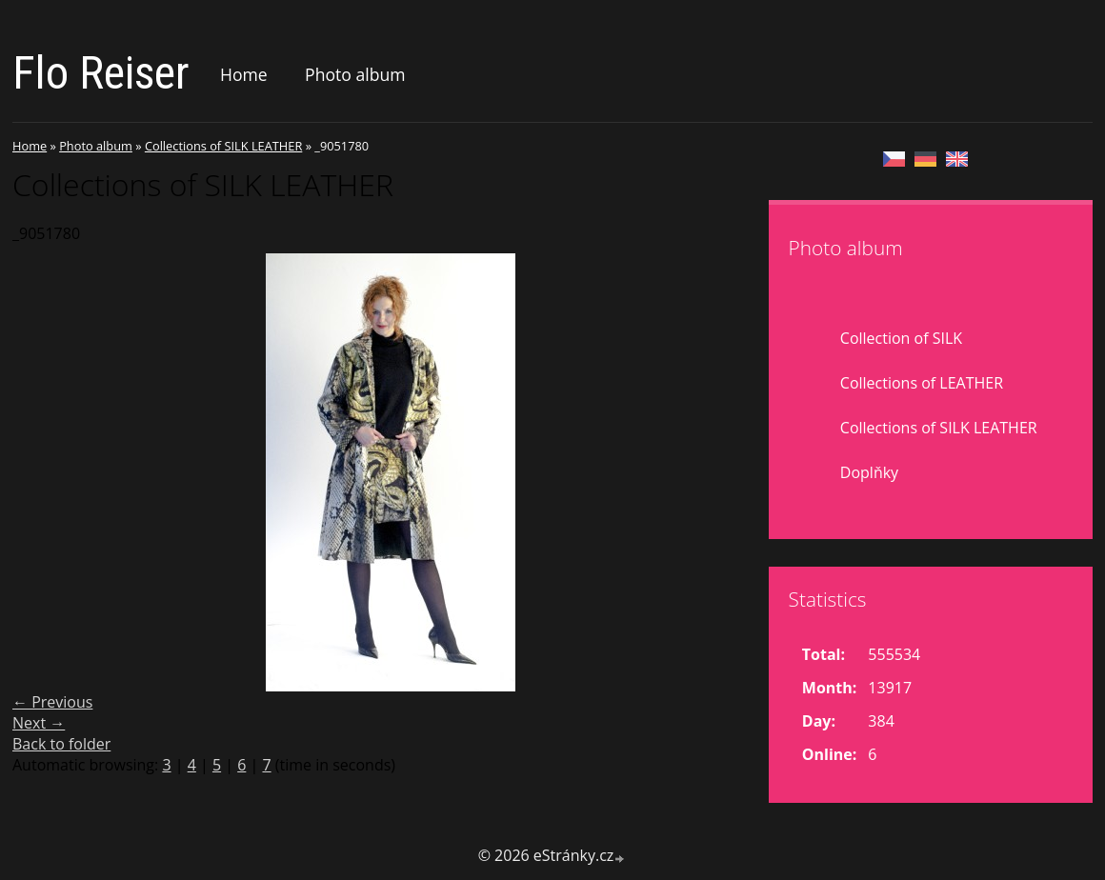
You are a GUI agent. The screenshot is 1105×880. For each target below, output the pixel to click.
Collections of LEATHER (921, 382)
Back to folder (61, 743)
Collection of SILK (901, 338)
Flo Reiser (101, 73)
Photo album (355, 74)
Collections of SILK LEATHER (223, 145)
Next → (38, 722)
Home (244, 74)
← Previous (52, 701)
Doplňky (869, 472)
